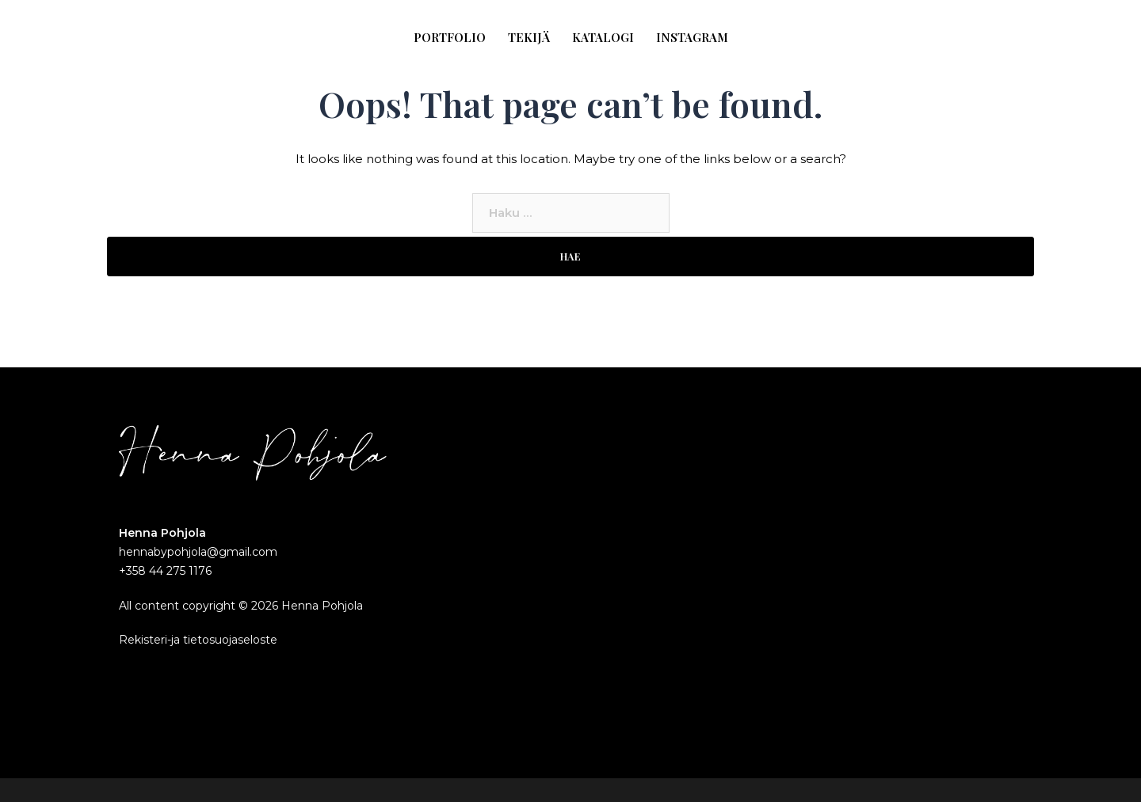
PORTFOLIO (450, 37)
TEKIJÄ (529, 37)
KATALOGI (603, 37)
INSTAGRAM (692, 37)
